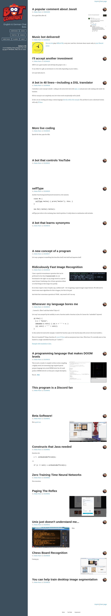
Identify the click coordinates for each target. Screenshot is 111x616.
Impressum (77, 612)
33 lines (40, 102)
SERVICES (14, 31)
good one (38, 422)
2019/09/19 (46, 225)
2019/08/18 (46, 582)
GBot (23, 39)
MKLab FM (60, 43)
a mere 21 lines (60, 337)
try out (5, 49)
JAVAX (23, 31)
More (63, 612)
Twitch (14, 35)
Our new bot (49, 43)
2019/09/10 (46, 359)
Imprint (97, 1)
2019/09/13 (46, 307)
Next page (103, 1)
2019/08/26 (46, 555)
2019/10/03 (46, 12)
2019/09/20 (46, 61)
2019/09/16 (46, 269)
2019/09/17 (46, 253)
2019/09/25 (46, 131)
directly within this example (71, 99)
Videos (22, 35)
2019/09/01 (46, 390)
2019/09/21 (46, 163)
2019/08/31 (46, 418)
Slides (15, 39)
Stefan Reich (37, 12)
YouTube (69, 612)
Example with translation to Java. (42, 343)
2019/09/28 (46, 40)
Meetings (6, 39)
